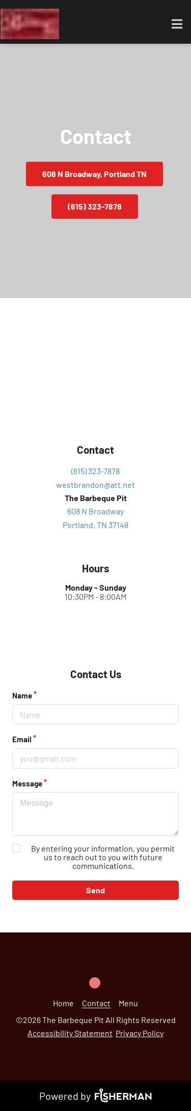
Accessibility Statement (70, 1033)
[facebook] (95, 979)
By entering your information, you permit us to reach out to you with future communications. (103, 857)
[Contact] (96, 1003)
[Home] (63, 1003)
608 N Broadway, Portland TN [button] (94, 174)
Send (95, 890)
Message (27, 783)
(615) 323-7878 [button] (95, 206)
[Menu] (128, 1003)
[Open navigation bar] (177, 24)
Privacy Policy (139, 1033)
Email (22, 739)
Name (22, 695)
